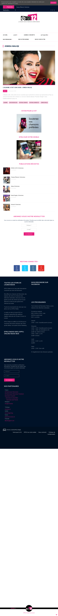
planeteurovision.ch (10, 417)
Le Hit (15, 35)
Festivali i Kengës (23, 102)
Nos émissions (7, 39)
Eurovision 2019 (13, 102)
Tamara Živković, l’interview (22, 7)
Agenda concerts (29, 35)
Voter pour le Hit (17, 432)
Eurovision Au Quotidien (11, 398)
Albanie (5, 102)
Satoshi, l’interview (16, 204)
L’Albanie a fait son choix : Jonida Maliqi (17, 87)
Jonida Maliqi (44, 102)
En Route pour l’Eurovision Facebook (14, 394)
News (5, 91)
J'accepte (53, 2)
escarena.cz (8, 409)
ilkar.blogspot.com (9, 421)
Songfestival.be (9, 403)
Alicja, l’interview (15, 186)
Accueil (5, 35)
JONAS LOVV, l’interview (17, 168)
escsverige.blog (9, 413)
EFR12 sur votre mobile (30, 432)
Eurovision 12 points (10, 396)
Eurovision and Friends (11, 400)
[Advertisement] (29, 27)
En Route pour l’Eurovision (11, 392)
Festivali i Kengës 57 (34, 102)
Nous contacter (40, 39)
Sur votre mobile (23, 39)
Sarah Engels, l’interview (17, 195)
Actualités (44, 35)
